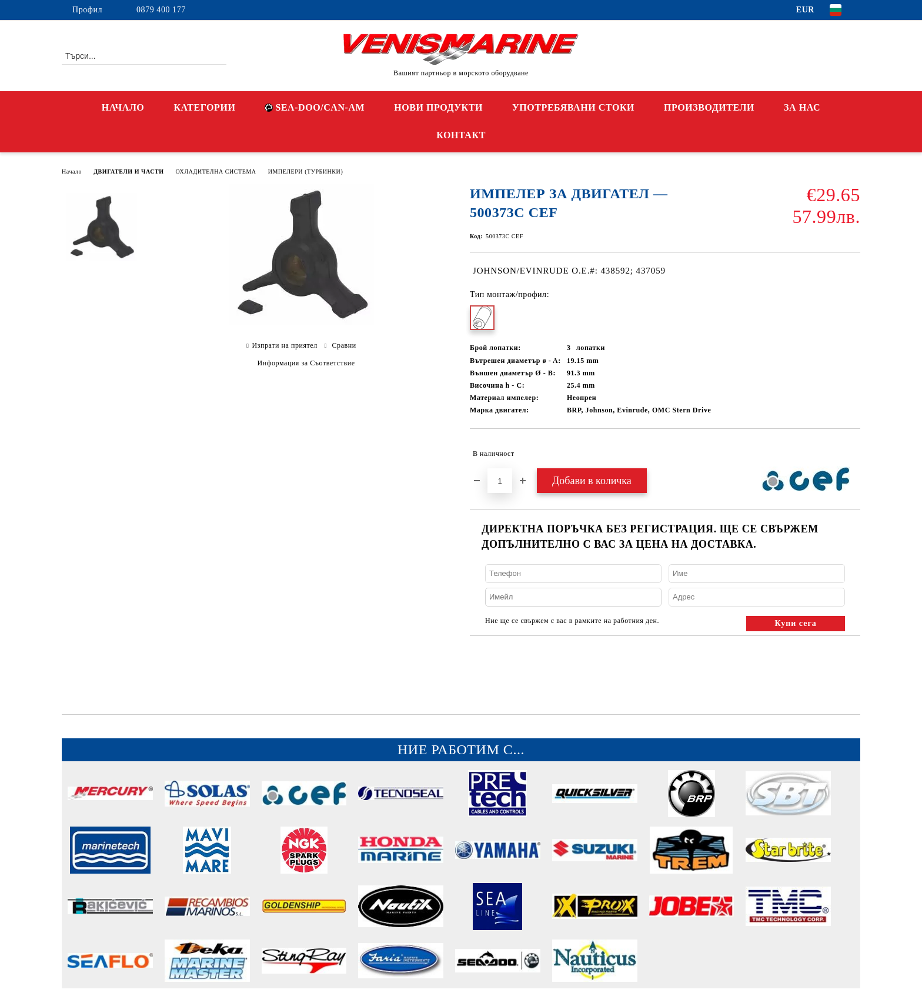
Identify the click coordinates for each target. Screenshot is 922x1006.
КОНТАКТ (461, 135)
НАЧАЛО (123, 107)
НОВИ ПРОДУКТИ (438, 107)
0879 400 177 (161, 9)
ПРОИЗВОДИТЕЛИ (709, 107)
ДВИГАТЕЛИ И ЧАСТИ (128, 171)
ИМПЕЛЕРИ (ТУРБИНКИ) (305, 171)
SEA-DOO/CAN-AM (315, 107)
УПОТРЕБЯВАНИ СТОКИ (573, 107)
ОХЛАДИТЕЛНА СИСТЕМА (216, 171)
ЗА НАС (802, 107)
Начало (72, 171)
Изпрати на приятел (284, 345)
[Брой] (499, 480)
